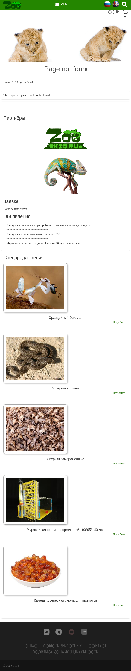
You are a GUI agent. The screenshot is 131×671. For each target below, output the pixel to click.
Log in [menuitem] (113, 12)
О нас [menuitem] (31, 646)
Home (7, 82)
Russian (107, 4)
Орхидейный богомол (65, 318)
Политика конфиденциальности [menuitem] (65, 652)
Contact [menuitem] (97, 646)
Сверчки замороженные (65, 459)
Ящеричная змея (65, 388)
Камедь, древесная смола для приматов (65, 600)
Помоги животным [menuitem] (62, 646)
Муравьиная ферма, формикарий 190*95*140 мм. (65, 530)
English (115, 4)
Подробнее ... (120, 322)
